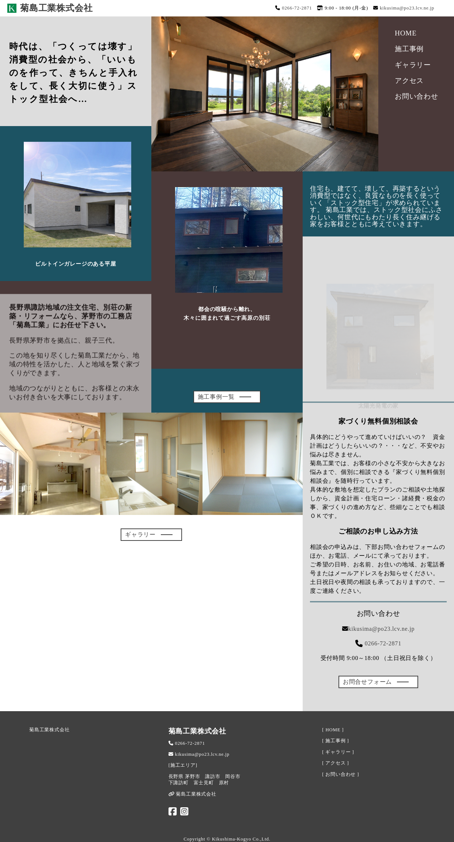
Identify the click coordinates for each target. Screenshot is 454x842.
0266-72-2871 (297, 8)
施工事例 (409, 49)
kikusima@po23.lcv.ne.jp (407, 8)
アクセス (409, 80)
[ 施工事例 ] (335, 740)
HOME (406, 33)
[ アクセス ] (335, 763)
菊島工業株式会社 (49, 729)
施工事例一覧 (216, 397)
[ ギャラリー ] (338, 752)
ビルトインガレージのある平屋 (75, 264)
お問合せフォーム (367, 682)
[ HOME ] (333, 729)
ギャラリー (413, 65)
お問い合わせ (416, 96)
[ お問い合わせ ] (340, 774)
